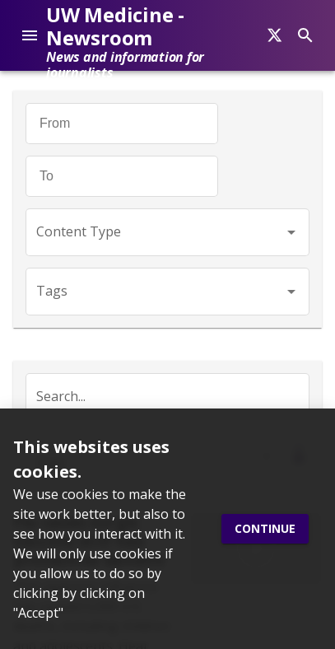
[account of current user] (29, 35)
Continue (265, 529)
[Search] (274, 35)
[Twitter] (22, 299)
